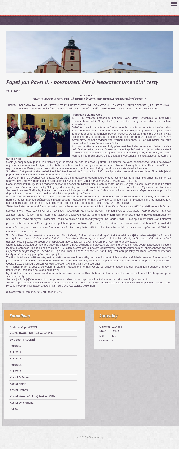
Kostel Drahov (18, 390)
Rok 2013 (15, 371)
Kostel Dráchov (19, 377)
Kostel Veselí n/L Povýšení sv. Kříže (32, 396)
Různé (13, 408)
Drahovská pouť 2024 (23, 327)
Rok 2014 (15, 364)
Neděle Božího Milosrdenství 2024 (31, 333)
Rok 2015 (15, 358)
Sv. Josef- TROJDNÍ (22, 339)
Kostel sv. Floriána (21, 402)
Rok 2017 (15, 346)
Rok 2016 (15, 352)
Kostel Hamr (17, 383)
